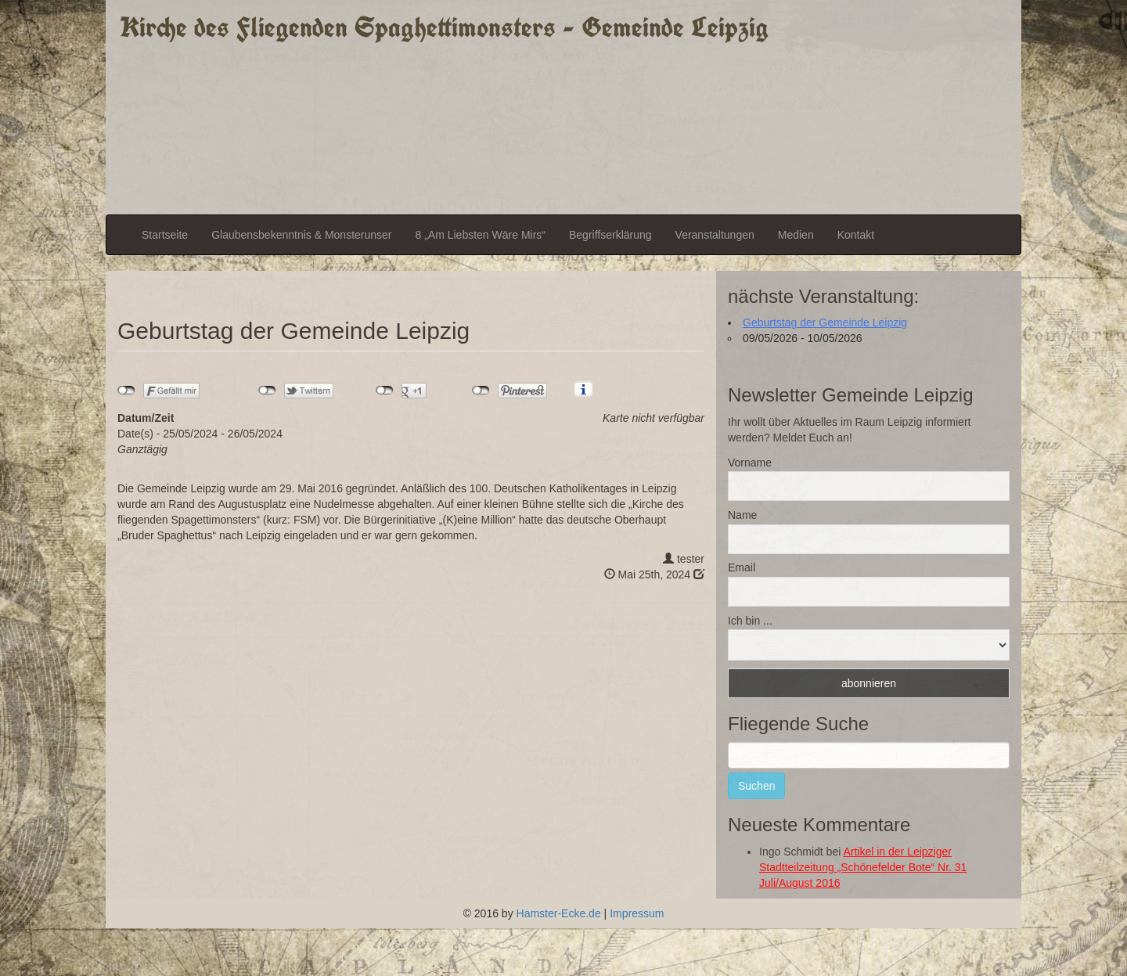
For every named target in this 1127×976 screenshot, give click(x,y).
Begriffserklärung (610, 235)
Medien (796, 235)
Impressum (637, 913)
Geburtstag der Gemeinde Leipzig (825, 322)
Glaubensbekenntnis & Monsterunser (301, 235)
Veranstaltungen (714, 235)
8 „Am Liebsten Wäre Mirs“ (480, 235)
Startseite (165, 235)
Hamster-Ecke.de (559, 913)
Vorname (750, 462)
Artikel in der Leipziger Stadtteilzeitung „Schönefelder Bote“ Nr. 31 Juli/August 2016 (863, 867)
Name (742, 515)
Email (741, 567)
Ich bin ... (750, 620)
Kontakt (855, 235)
